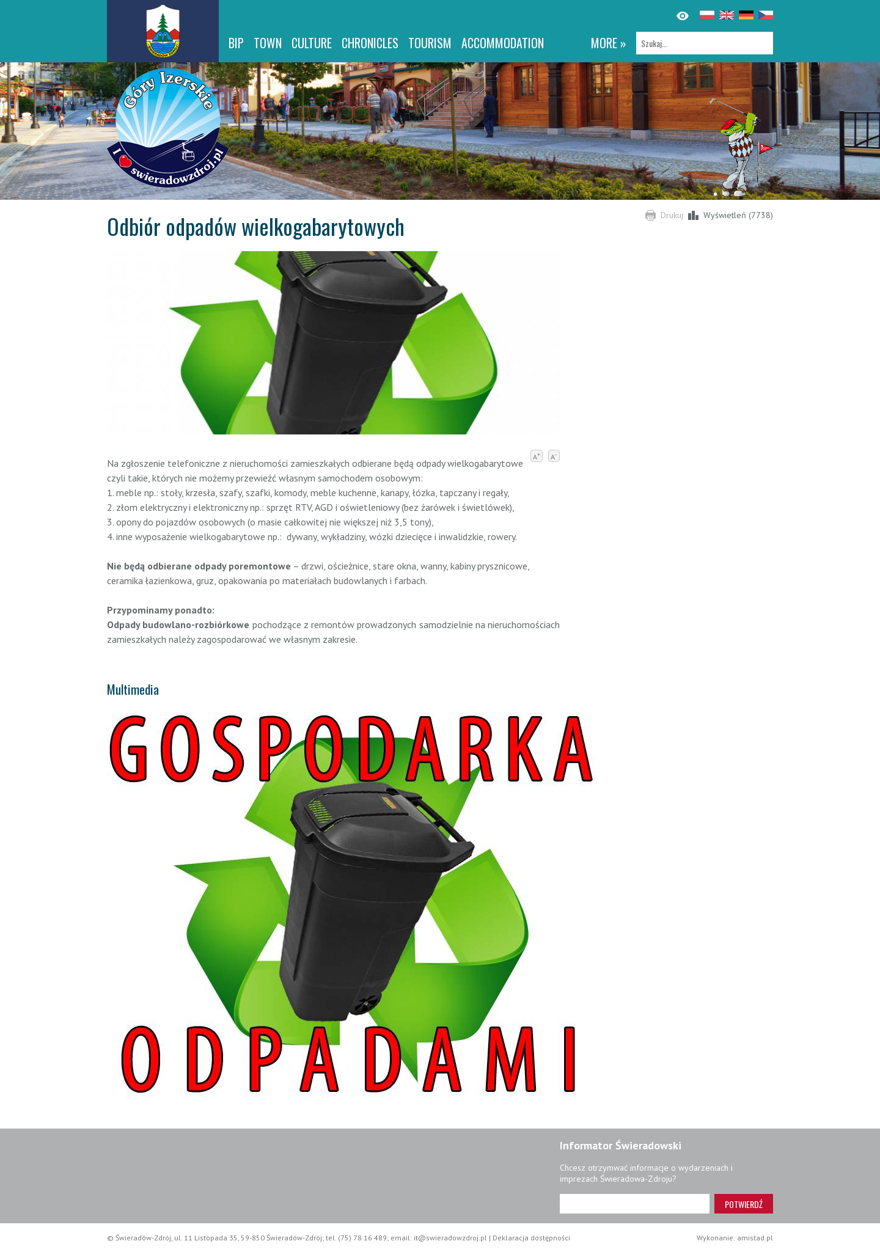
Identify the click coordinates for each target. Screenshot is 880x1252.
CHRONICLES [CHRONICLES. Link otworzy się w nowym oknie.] (370, 43)
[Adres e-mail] (635, 1203)
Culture (312, 43)
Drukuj (672, 215)
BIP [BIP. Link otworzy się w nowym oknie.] (236, 43)
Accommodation (502, 43)
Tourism (430, 43)
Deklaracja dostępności (531, 1237)
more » (608, 43)
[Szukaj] (704, 43)
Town (268, 43)
